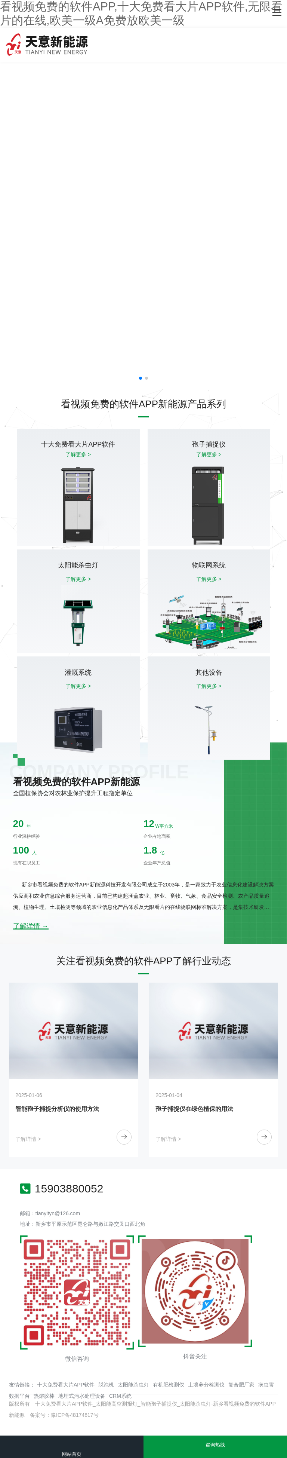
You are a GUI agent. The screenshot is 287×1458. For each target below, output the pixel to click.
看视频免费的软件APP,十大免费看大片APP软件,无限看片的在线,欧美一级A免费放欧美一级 (141, 13)
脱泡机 (106, 1385)
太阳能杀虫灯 (133, 1385)
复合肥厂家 (241, 1385)
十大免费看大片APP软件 (66, 1385)
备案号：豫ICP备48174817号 (64, 1415)
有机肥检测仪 (168, 1385)
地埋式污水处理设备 (81, 1396)
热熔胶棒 (44, 1396)
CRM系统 (120, 1396)
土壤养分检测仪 (206, 1385)
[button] (140, 378)
